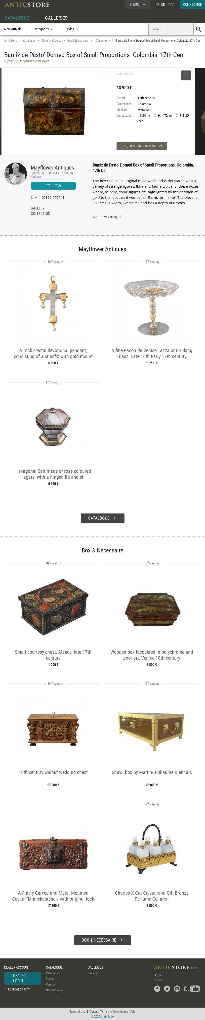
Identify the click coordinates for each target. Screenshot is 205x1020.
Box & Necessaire (77, 40)
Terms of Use (77, 1011)
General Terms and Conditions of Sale (112, 1011)
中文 (170, 4)
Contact (159, 980)
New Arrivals (12, 29)
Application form (19, 989)
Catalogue (29, 40)
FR (157, 4)
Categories (53, 973)
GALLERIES (56, 17)
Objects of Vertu (51, 40)
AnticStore (10, 40)
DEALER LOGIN (19, 978)
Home (158, 975)
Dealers (92, 973)
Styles (50, 978)
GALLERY (37, 208)
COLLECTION (40, 214)
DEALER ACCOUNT (17, 967)
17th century (102, 40)
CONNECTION (192, 4)
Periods (51, 984)
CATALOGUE (17, 17)
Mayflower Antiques (52, 167)
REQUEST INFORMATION (142, 145)
